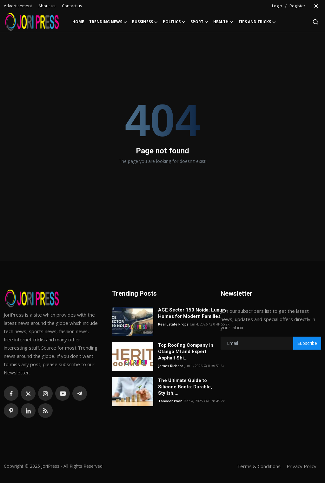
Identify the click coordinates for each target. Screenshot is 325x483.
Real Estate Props (173, 324)
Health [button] (223, 22)
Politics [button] (174, 22)
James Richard (170, 365)
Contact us (72, 6)
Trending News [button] (108, 22)
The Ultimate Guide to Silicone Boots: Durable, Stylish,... (185, 387)
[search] (315, 22)
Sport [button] (199, 22)
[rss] (45, 410)
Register (297, 6)
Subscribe (307, 343)
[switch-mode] (316, 6)
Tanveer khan (170, 401)
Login (277, 6)
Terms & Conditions (259, 466)
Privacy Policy (301, 466)
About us (47, 6)
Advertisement (18, 6)
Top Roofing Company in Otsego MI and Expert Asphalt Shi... (185, 351)
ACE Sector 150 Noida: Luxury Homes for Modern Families (192, 313)
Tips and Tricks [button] (257, 22)
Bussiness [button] (145, 22)
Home (78, 21)
